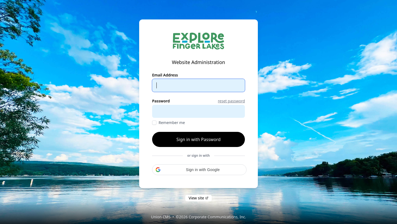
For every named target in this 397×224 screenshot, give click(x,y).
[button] (199, 169)
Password (161, 100)
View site (198, 197)
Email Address (165, 75)
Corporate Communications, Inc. (217, 216)
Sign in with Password (198, 139)
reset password (231, 100)
